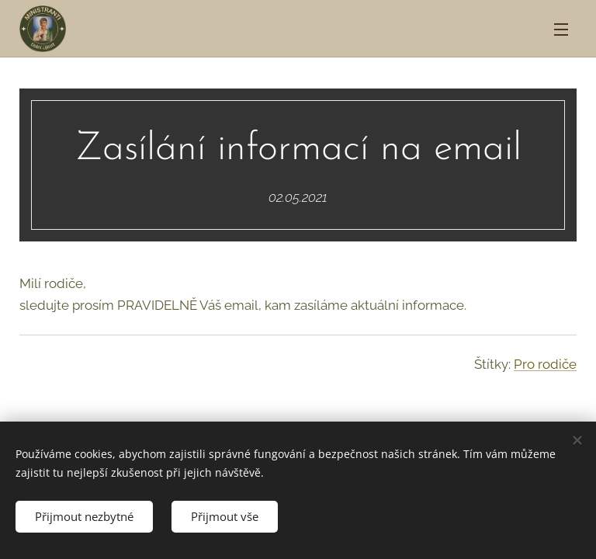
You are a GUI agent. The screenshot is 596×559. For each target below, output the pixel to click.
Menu (561, 29)
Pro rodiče (545, 364)
